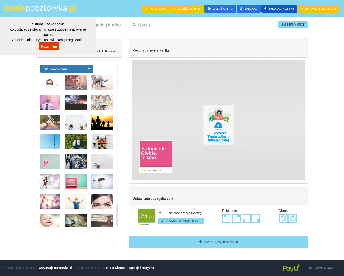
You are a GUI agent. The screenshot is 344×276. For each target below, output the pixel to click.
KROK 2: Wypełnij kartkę (218, 242)
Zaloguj (249, 8)
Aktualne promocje (318, 8)
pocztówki (156, 8)
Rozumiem (49, 46)
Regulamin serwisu (323, 268)
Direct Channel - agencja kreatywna (130, 268)
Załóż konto (220, 8)
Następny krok (293, 24)
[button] (66, 69)
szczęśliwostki (187, 8)
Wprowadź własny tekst (181, 221)
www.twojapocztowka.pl (55, 268)
